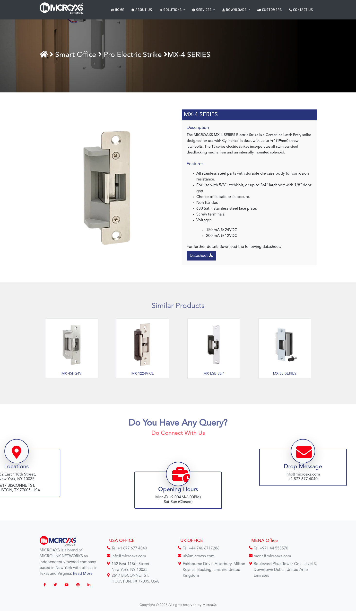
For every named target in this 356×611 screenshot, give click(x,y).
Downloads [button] (235, 10)
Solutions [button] (171, 10)
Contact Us (301, 10)
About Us (141, 10)
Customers (269, 10)
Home (117, 10)
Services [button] (202, 10)
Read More (83, 574)
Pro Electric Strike (135, 55)
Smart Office (78, 55)
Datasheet (202, 255)
